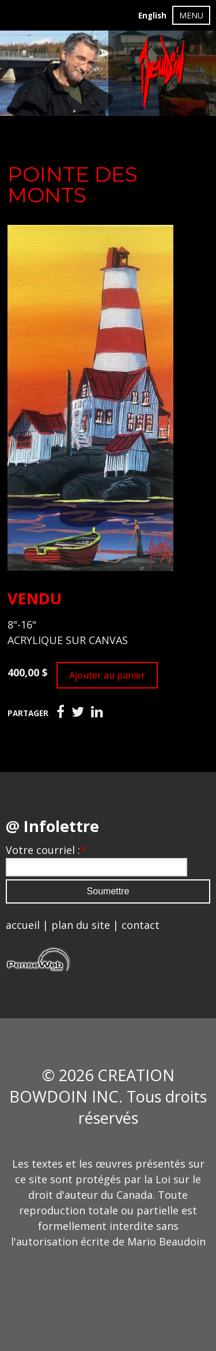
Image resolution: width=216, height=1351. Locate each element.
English (152, 15)
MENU (191, 15)
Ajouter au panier (107, 675)
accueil (23, 925)
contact (141, 925)
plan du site (80, 925)
